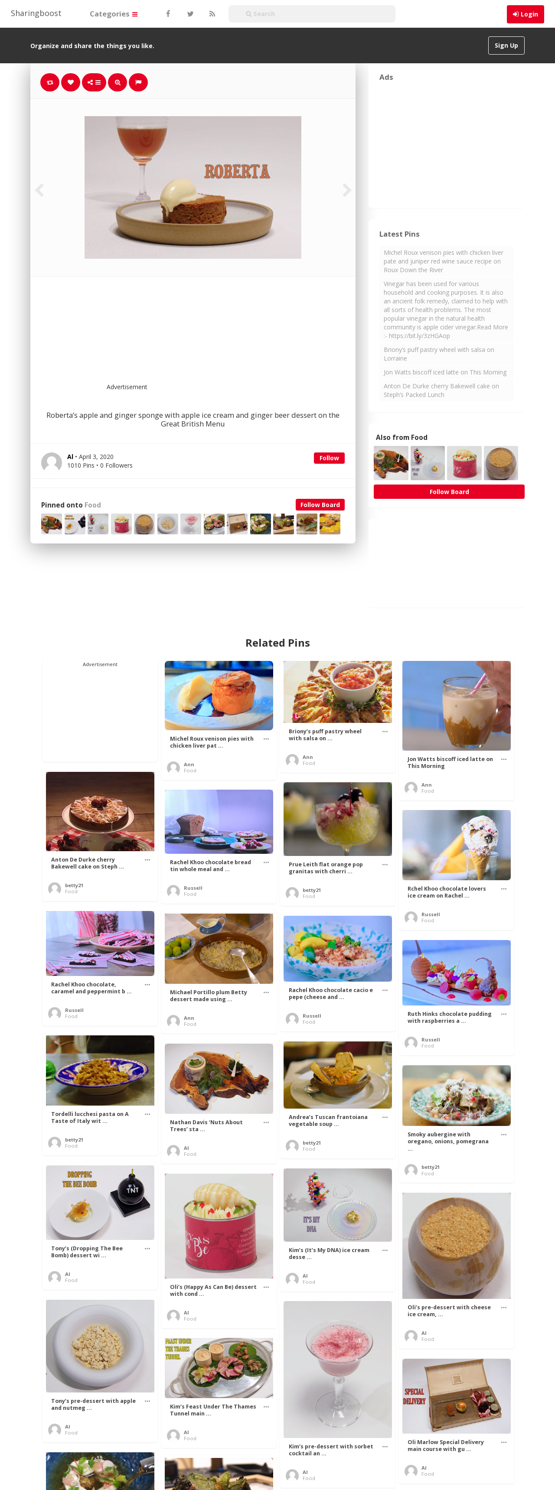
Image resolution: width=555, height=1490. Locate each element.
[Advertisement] (214, 335)
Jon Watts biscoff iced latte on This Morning (445, 372)
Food (93, 505)
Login (529, 14)
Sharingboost (36, 13)
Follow (329, 458)
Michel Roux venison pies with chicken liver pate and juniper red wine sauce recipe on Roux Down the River (443, 261)
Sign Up (506, 45)
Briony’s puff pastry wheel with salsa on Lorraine (439, 353)
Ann (189, 764)
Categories (113, 14)
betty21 (74, 885)
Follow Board (320, 505)
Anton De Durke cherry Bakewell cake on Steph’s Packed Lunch (441, 390)
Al (186, 1148)
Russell (193, 888)
